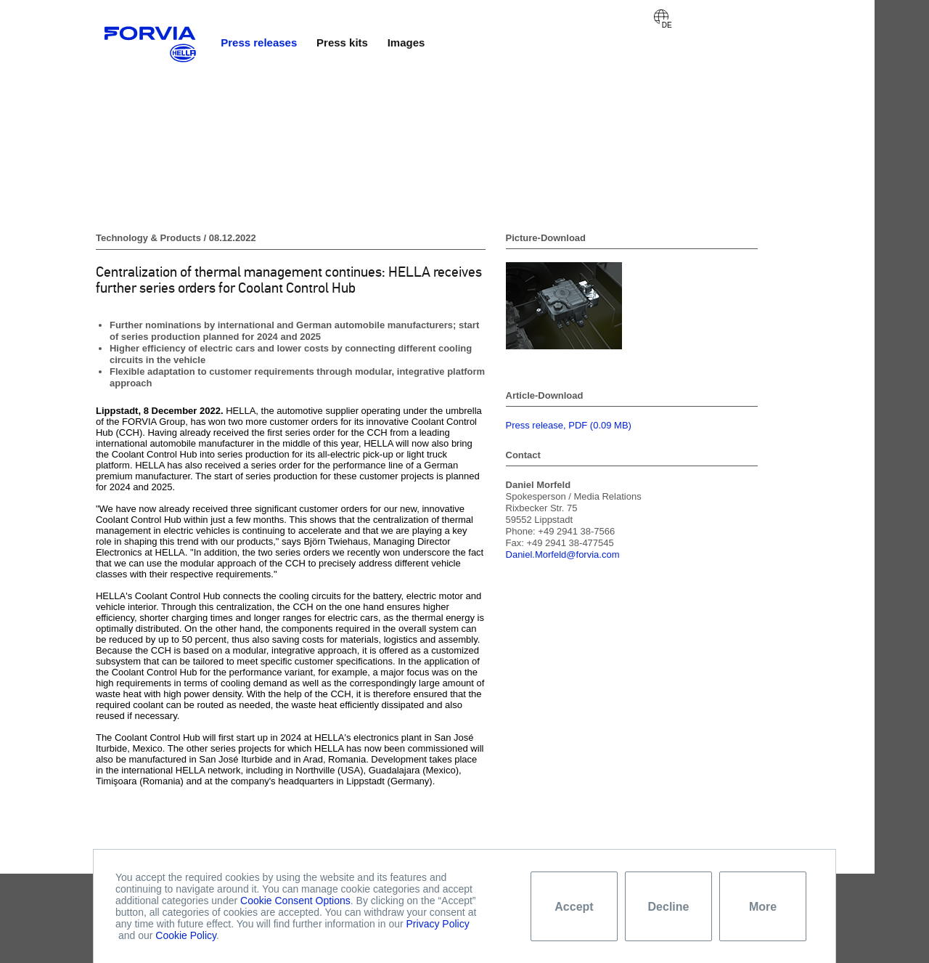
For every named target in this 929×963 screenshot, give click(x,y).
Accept (573, 907)
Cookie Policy (185, 935)
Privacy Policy (438, 924)
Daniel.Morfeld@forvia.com (563, 554)
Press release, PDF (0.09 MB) (568, 425)
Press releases (259, 42)
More (763, 907)
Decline (668, 907)
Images (406, 42)
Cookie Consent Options (295, 900)
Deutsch (661, 16)
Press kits (342, 42)
